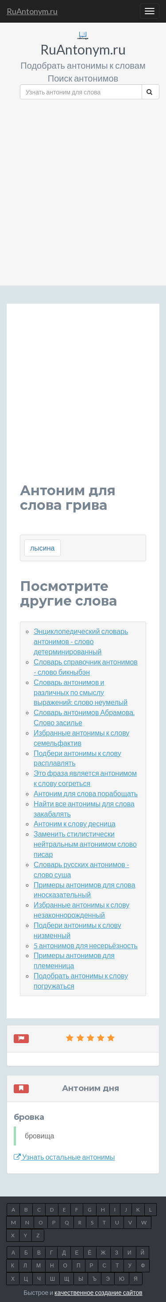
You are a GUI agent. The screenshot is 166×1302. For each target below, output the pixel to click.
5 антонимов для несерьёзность (86, 945)
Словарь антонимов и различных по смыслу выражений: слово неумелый (80, 692)
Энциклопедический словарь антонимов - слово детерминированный (81, 641)
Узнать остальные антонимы (64, 1157)
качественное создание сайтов (98, 1292)
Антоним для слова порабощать (86, 793)
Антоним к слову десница (75, 823)
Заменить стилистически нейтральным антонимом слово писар (85, 843)
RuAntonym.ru (32, 11)
